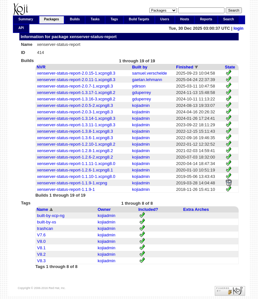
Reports (206, 19)
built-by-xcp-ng (50, 215)
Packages (51, 19)
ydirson (138, 86)
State (230, 67)
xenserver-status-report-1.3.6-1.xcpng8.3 (75, 137)
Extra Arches (196, 209)
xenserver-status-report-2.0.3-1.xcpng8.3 (75, 111)
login (238, 28)
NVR (41, 67)
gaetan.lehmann (147, 79)
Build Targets (139, 19)
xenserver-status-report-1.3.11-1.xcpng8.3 (76, 124)
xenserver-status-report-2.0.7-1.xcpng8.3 (75, 86)
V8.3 (41, 260)
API (21, 28)
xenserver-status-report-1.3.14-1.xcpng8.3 (76, 118)
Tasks (95, 19)
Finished (184, 67)
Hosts (184, 19)
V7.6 (41, 234)
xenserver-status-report (93, 36)
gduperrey (141, 92)
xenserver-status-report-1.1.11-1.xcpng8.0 (76, 163)
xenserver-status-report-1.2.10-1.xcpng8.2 (76, 144)
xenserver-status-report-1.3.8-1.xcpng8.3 (75, 131)
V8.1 (41, 247)
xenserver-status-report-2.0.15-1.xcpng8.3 (76, 73)
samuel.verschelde (149, 73)
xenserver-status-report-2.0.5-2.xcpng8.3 (75, 105)
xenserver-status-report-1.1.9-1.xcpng (72, 182)
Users (164, 19)
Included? (148, 209)
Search (228, 19)
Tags (114, 19)
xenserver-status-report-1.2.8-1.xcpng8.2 (75, 150)
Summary (25, 19)
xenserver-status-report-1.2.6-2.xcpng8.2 (75, 157)
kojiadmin (141, 105)
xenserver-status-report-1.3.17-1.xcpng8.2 (76, 92)
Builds (75, 19)
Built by (139, 67)
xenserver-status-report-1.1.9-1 (66, 189)
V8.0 (41, 241)
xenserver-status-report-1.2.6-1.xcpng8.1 (75, 170)
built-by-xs (46, 222)
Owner (104, 209)
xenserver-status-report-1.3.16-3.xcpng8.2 (76, 99)
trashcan (45, 228)
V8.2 (41, 254)
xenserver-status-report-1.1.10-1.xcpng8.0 (76, 176)
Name (42, 209)
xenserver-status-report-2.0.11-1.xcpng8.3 (76, 79)
